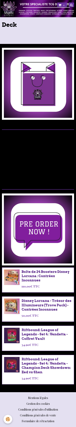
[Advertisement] (38, 157)
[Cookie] (7, 419)
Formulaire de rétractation (38, 421)
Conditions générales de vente (38, 415)
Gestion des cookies (38, 404)
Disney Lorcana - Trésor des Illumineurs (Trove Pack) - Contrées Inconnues (46, 305)
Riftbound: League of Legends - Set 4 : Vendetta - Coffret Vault (45, 334)
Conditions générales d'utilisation (38, 409)
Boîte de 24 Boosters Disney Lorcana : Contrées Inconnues (45, 276)
